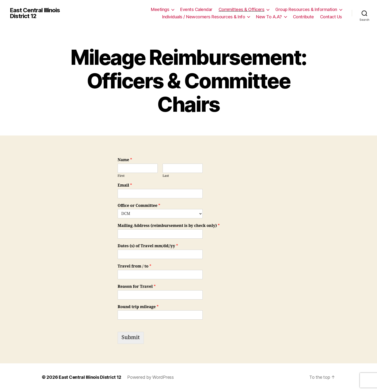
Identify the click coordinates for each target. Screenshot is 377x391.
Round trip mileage (138, 306)
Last (166, 176)
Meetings (160, 9)
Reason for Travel (137, 286)
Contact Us (331, 16)
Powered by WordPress (150, 377)
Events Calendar (196, 9)
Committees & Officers (242, 9)
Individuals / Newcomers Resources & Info (203, 16)
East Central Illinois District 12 (35, 13)
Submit (131, 337)
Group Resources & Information (306, 9)
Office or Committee (139, 205)
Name (125, 159)
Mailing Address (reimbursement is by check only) (169, 225)
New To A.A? (269, 16)
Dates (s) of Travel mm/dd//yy (148, 246)
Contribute (303, 16)
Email (125, 185)
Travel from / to (134, 266)
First (121, 176)
